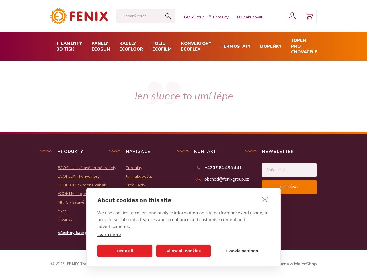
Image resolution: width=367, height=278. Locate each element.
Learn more (109, 234)
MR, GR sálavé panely (78, 202)
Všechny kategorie (76, 232)
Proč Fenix (135, 185)
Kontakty (221, 17)
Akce (62, 211)
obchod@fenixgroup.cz (226, 179)
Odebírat (289, 187)
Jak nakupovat (249, 17)
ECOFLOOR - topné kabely (82, 185)
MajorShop (305, 264)
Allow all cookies (183, 250)
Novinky (65, 219)
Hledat (168, 16)
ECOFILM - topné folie (78, 193)
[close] (265, 199)
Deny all (125, 250)
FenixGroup (194, 17)
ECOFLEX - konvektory (78, 176)
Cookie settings (242, 250)
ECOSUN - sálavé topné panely (87, 168)
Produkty (134, 168)
